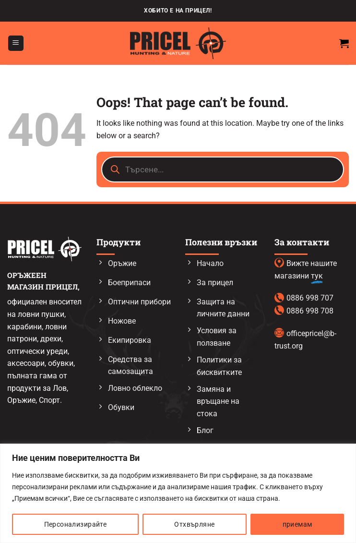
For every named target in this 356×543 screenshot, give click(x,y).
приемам (297, 524)
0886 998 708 (309, 310)
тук (317, 275)
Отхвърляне (194, 524)
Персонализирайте (75, 524)
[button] (16, 43)
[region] (178, 493)
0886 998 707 (309, 297)
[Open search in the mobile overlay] (222, 169)
